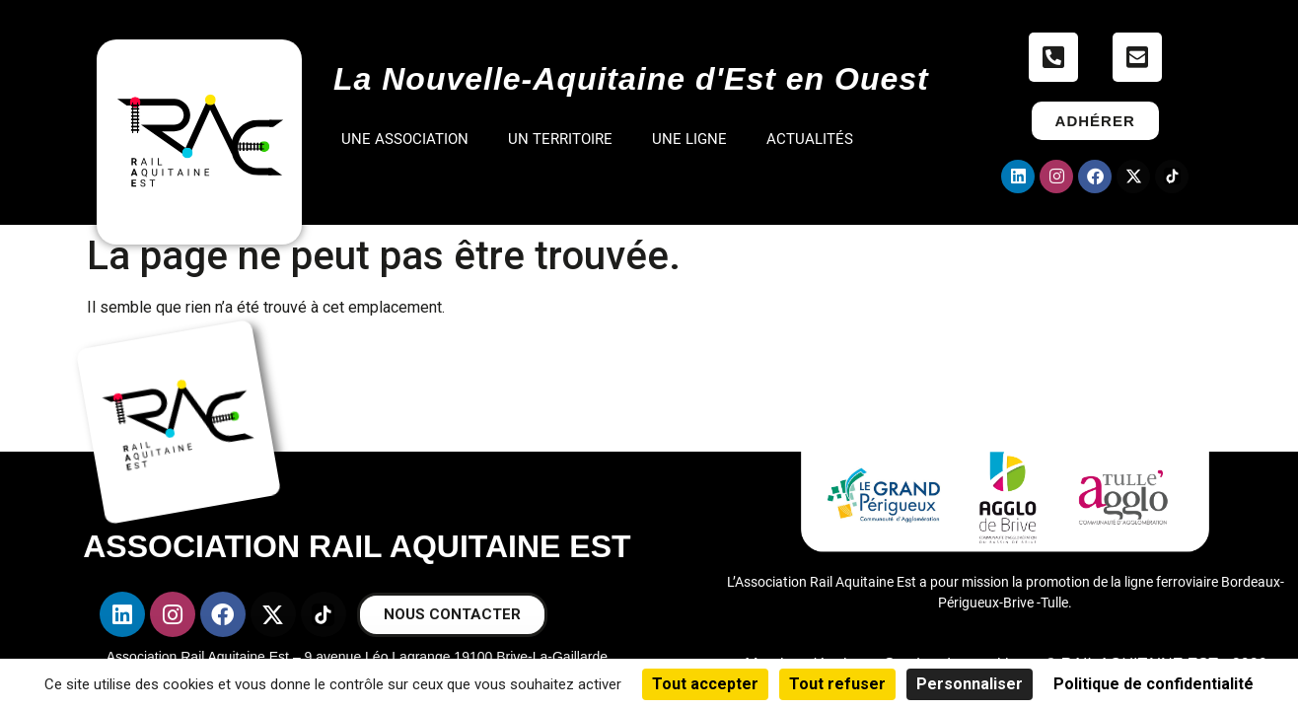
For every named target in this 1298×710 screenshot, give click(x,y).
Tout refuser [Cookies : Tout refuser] (837, 683)
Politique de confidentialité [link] (1153, 683)
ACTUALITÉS (809, 139)
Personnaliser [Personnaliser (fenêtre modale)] (969, 683)
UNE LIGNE (689, 139)
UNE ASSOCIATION (405, 139)
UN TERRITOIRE (560, 139)
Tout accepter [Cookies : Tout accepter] (705, 683)
